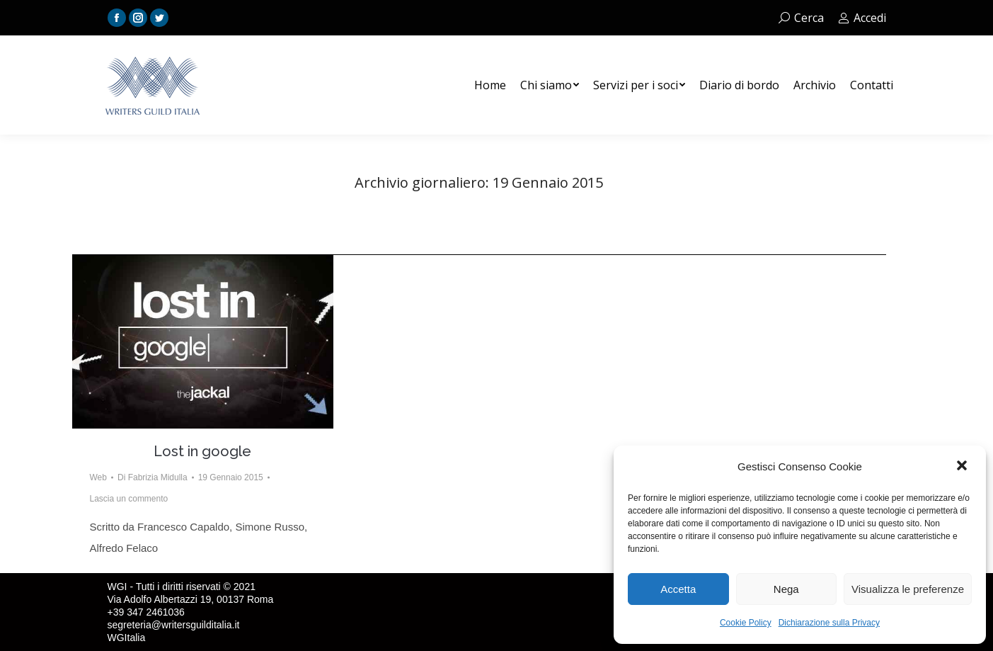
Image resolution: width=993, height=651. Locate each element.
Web (98, 477)
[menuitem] (490, 85)
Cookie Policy (745, 623)
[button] (963, 466)
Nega (786, 589)
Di (152, 477)
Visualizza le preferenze (907, 589)
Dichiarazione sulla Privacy (829, 623)
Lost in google (202, 451)
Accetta (678, 589)
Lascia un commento (129, 499)
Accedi (862, 18)
